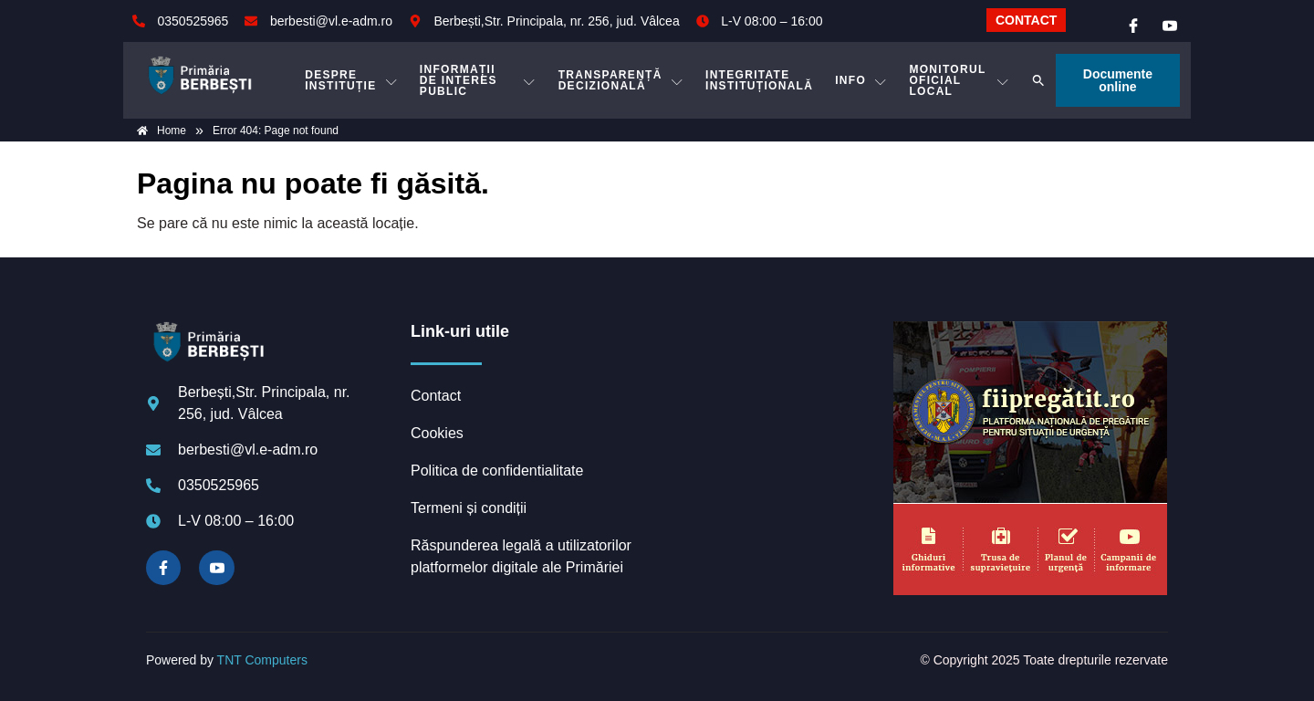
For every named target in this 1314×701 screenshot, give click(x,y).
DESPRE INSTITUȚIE (351, 80)
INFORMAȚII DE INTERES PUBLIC (478, 80)
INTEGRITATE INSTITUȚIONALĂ (759, 80)
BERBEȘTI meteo (771, 389)
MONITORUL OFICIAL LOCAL (959, 80)
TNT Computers (262, 660)
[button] (1038, 80)
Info (861, 81)
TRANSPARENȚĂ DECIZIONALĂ (620, 80)
